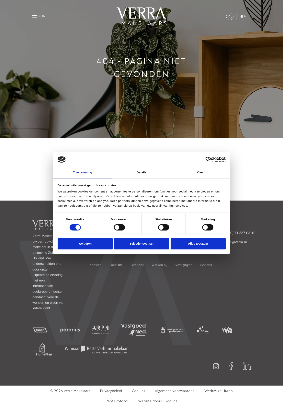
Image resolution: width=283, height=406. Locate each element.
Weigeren (85, 243)
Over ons (137, 273)
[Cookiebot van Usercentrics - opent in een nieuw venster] (208, 159)
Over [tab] (200, 172)
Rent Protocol (117, 400)
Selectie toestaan (142, 243)
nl (244, 16)
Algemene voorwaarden (175, 390)
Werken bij (159, 273)
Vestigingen (183, 273)
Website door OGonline (157, 400)
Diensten (95, 273)
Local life (116, 273)
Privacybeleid (111, 390)
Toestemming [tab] (82, 172)
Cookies (138, 390)
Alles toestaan (198, 243)
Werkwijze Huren (218, 390)
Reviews (206, 273)
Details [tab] (141, 172)
